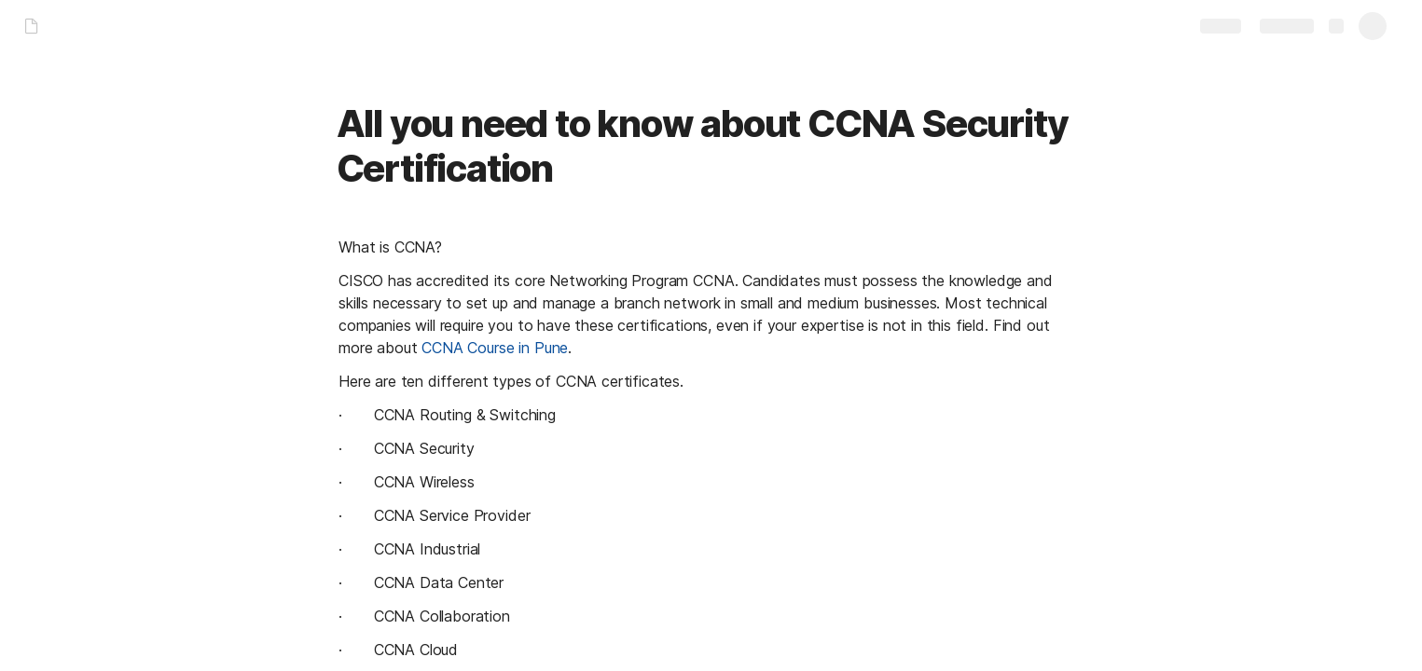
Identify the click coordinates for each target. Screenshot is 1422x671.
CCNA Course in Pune (494, 347)
